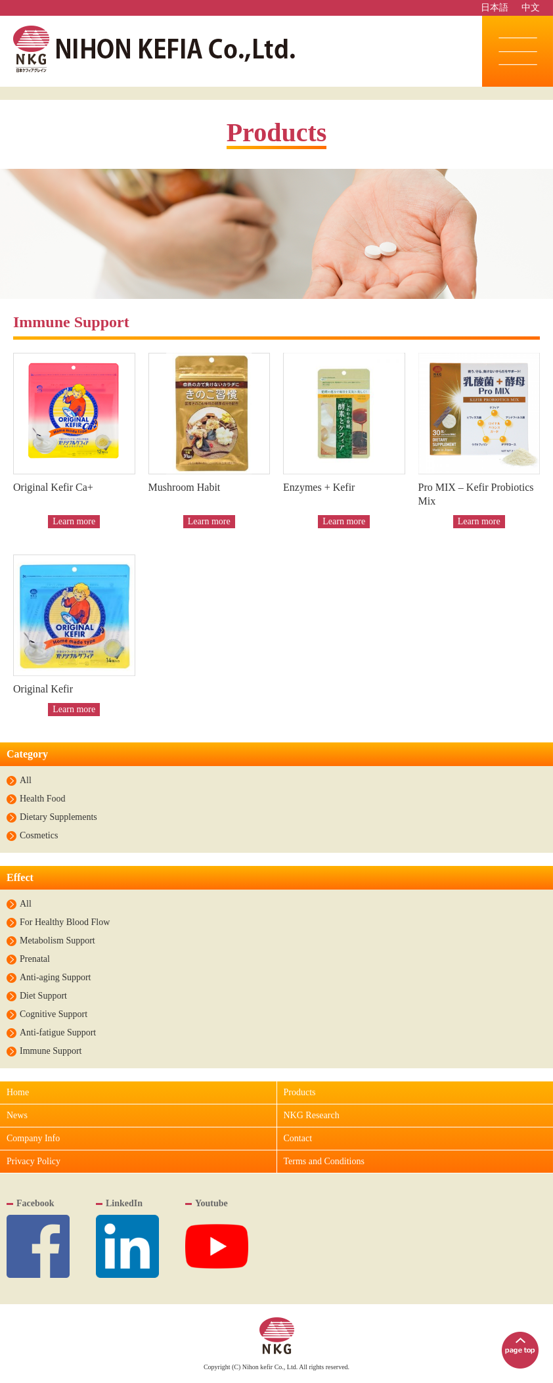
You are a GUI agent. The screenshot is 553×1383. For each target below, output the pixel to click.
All (26, 780)
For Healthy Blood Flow (65, 922)
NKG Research (312, 1115)
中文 (530, 7)
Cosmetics (39, 835)
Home (18, 1092)
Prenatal (35, 959)
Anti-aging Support (55, 977)
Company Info (33, 1138)
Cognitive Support (53, 1014)
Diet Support (43, 996)
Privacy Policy (33, 1161)
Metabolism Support (57, 940)
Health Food (43, 799)
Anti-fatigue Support (58, 1032)
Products (300, 1092)
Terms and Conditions (324, 1161)
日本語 (494, 7)
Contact (298, 1138)
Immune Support (51, 1051)
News (17, 1115)
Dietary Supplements (58, 817)
